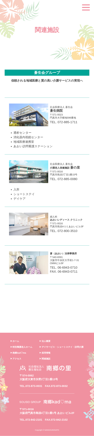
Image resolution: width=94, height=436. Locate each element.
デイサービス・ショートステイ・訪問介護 (61, 347)
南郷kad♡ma (18, 353)
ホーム (15, 341)
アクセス (16, 359)
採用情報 (45, 353)
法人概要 (45, 341)
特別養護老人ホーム (21, 347)
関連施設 (45, 359)
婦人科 (67, 255)
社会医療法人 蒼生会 (67, 145)
